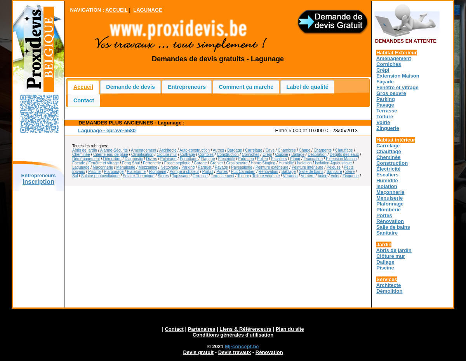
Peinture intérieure (307, 167)
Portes (222, 171)
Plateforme (136, 171)
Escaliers (279, 159)
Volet (334, 176)
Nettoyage (169, 167)
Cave (270, 150)
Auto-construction (194, 150)
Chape (304, 150)
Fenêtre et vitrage (104, 163)
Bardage (234, 150)
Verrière (308, 176)
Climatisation (142, 154)
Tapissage (181, 176)
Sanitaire (334, 171)
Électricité (226, 159)
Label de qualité (308, 87)
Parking (188, 167)
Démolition (112, 159)
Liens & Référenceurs (245, 329)
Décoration (317, 154)
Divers (151, 159)
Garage (200, 163)
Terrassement (223, 176)
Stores (163, 176)
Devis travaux (234, 352)
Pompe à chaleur (184, 171)
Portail (207, 171)
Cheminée (81, 154)
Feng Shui (131, 163)
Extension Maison (341, 159)
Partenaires (202, 329)
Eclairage (168, 159)
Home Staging (263, 163)
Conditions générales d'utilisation (233, 335)
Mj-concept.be (242, 346)
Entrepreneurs (187, 87)
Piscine (94, 171)
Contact (83, 100)
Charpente (323, 150)
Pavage (221, 167)
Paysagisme (241, 167)
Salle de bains (311, 171)
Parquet (205, 167)
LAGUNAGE (147, 10)
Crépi (267, 154)
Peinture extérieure (272, 167)
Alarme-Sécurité (114, 150)
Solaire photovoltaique (100, 176)
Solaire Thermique (139, 176)
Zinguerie (351, 176)
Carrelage (253, 150)
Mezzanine (148, 167)
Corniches (250, 154)
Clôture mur (166, 154)
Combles (206, 154)
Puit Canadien (243, 171)
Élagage (208, 159)
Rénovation (268, 171)
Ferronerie (152, 163)
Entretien (246, 159)
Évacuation (313, 159)
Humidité (286, 163)
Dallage (297, 154)
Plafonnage (114, 171)
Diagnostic (134, 159)
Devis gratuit (198, 352)
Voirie (322, 176)
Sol (75, 176)
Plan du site (290, 329)
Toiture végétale (266, 176)
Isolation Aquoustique (333, 163)
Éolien (262, 159)
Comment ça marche (246, 87)
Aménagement (143, 150)
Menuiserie (125, 167)
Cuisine (281, 154)
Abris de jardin (84, 150)
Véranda (290, 176)
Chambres (287, 150)
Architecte (167, 150)
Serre (350, 171)
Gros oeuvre (236, 163)
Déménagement (86, 159)
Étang (295, 159)
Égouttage (189, 159)
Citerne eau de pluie (110, 154)
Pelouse (334, 167)
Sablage (289, 171)
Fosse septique (177, 163)
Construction (227, 154)
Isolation (304, 163)
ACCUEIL (116, 10)
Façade (78, 163)
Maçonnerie (103, 167)
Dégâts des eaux (344, 154)
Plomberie (157, 171)
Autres (218, 150)
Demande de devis (130, 87)
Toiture (243, 176)
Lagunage (81, 167)
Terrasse (200, 176)
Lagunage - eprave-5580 (107, 130)
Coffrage (187, 154)
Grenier (216, 163)
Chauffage (344, 150)
